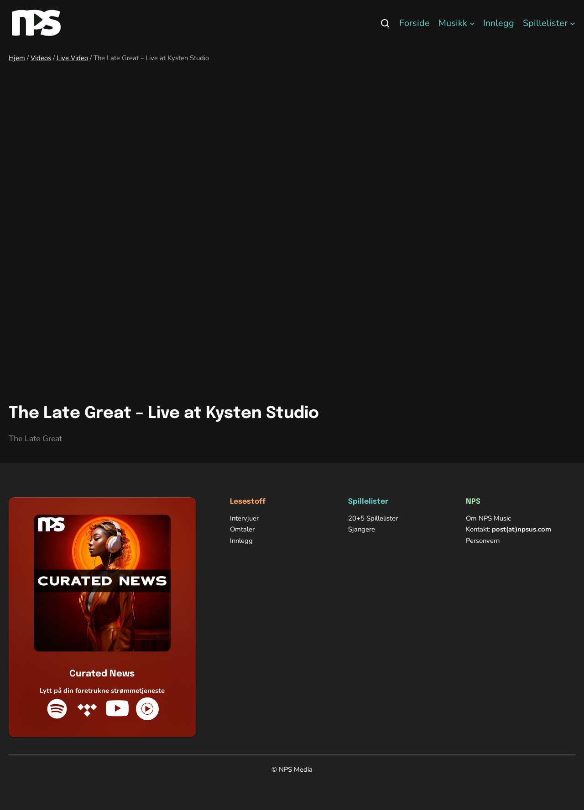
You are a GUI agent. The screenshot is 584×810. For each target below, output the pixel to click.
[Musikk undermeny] (472, 23)
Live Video (72, 57)
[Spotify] (57, 708)
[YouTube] (117, 708)
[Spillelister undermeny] (572, 23)
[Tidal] (87, 708)
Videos (41, 57)
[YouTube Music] (147, 708)
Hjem (17, 57)
